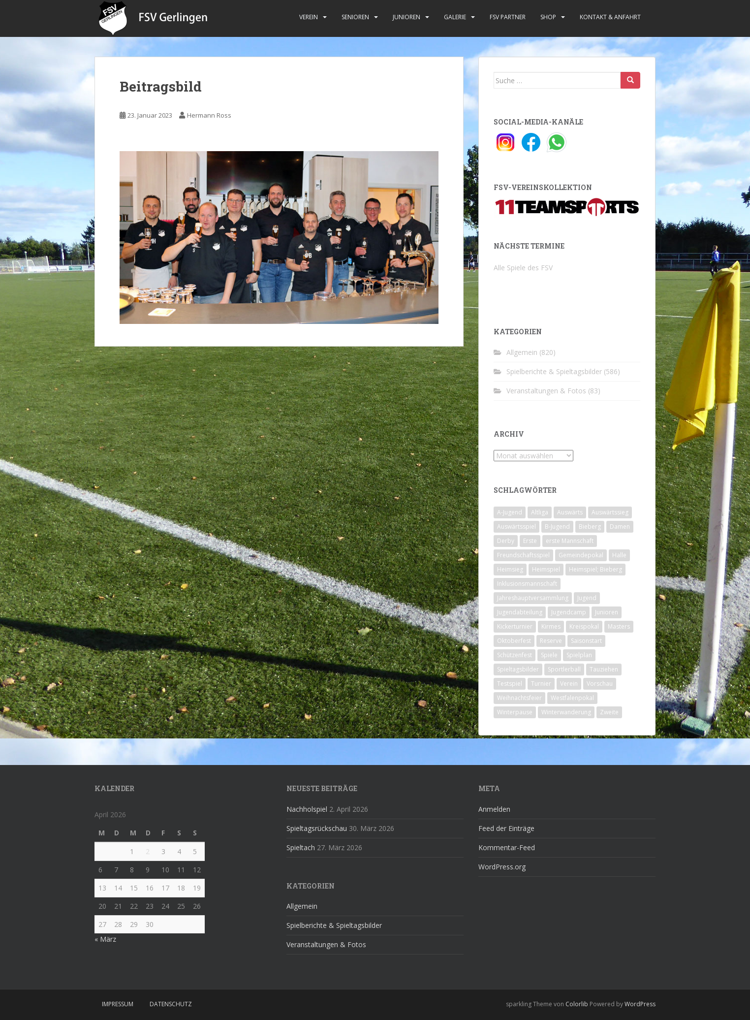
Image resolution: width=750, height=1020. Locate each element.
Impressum (117, 1004)
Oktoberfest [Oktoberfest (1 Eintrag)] (514, 641)
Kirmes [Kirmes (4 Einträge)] (551, 626)
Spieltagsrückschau (316, 828)
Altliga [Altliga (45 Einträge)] (539, 512)
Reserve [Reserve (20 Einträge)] (551, 641)
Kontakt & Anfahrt (610, 17)
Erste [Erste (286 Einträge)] (530, 541)
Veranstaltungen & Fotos (546, 390)
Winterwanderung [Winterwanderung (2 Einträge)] (566, 712)
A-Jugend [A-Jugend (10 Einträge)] (509, 512)
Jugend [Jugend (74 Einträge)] (586, 598)
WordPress (640, 1004)
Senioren (355, 17)
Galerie (455, 17)
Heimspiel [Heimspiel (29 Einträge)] (546, 569)
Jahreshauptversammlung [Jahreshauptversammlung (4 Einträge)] (532, 598)
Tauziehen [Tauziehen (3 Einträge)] (604, 669)
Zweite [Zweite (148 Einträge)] (609, 712)
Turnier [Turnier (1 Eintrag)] (541, 683)
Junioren (406, 17)
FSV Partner (508, 17)
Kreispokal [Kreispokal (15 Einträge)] (584, 626)
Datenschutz (171, 1004)
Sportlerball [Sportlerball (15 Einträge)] (564, 669)
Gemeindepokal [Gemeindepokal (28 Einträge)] (581, 555)
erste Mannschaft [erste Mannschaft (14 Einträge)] (570, 541)
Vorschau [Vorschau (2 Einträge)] (600, 683)
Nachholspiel (306, 809)
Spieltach (300, 847)
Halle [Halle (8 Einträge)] (619, 555)
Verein (308, 17)
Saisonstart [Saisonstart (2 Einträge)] (586, 641)
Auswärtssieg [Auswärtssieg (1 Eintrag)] (610, 512)
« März (105, 939)
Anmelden (494, 809)
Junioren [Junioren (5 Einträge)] (606, 612)
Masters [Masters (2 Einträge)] (619, 626)
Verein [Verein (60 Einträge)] (569, 683)
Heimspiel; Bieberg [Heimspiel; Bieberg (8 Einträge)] (595, 569)
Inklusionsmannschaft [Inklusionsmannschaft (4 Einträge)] (527, 583)
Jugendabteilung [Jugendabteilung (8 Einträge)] (519, 612)
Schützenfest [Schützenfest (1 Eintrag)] (514, 655)
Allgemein (521, 352)
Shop (548, 17)
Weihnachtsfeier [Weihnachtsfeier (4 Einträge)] (519, 698)
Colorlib (576, 1004)
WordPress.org (502, 866)
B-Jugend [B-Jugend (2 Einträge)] (557, 526)
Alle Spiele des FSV (523, 267)
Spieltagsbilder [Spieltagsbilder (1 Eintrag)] (518, 669)
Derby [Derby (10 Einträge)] (505, 541)
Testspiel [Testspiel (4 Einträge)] (509, 683)
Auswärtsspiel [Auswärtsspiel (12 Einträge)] (516, 526)
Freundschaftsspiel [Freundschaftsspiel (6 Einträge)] (523, 555)
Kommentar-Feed (506, 847)
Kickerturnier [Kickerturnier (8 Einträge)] (514, 626)
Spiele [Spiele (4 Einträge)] (549, 655)
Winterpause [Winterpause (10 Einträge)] (514, 712)
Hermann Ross (209, 115)
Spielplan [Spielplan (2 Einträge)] (579, 655)
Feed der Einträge (506, 828)
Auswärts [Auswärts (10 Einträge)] (570, 512)
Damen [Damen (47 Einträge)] (620, 526)
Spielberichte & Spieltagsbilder (554, 371)
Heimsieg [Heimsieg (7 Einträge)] (510, 569)
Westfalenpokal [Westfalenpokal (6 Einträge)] (572, 698)
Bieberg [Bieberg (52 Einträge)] (590, 526)
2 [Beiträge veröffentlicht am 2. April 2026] (148, 851)
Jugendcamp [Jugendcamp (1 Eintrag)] (568, 612)
